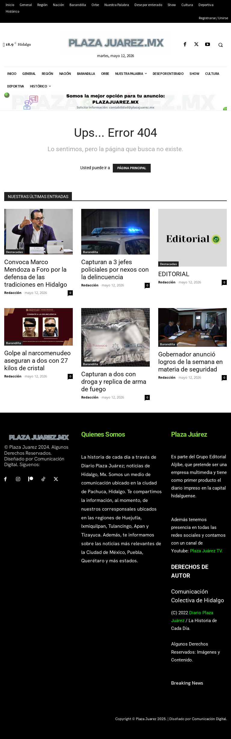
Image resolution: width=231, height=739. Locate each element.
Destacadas (14, 252)
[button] (220, 44)
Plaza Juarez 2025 (151, 718)
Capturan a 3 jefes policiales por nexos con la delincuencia (115, 269)
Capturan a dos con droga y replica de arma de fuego (113, 382)
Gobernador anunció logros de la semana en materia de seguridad (190, 362)
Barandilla (90, 252)
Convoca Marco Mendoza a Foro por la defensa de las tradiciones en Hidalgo (35, 273)
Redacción (12, 292)
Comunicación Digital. (209, 718)
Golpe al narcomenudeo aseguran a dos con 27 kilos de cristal (37, 361)
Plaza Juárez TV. (206, 551)
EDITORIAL (173, 274)
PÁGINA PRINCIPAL (131, 168)
